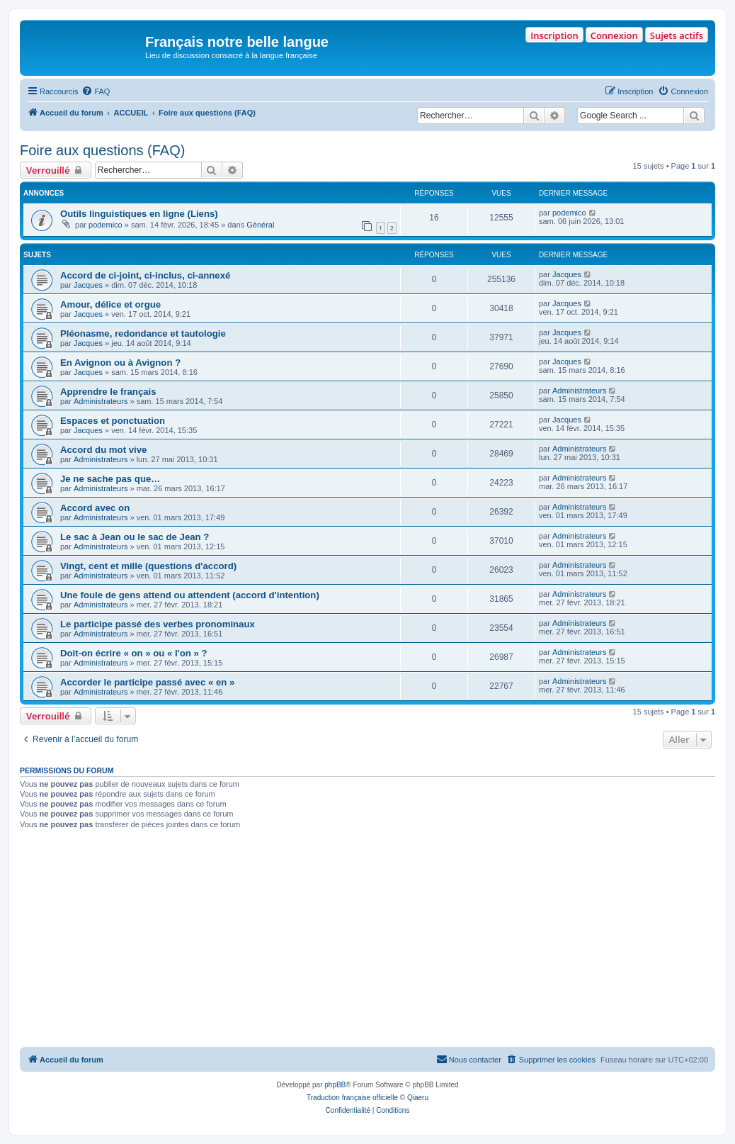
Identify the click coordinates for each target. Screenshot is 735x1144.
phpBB (335, 1085)
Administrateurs (100, 401)
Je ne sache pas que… (110, 478)
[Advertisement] (367, 940)
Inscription (554, 35)
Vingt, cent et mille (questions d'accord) (148, 566)
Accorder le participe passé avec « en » (147, 682)
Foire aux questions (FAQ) (102, 150)
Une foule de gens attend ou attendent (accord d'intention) (189, 595)
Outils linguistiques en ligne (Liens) (139, 213)
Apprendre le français (108, 391)
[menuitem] (95, 91)
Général (260, 224)
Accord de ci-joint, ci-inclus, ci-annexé (145, 275)
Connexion (614, 35)
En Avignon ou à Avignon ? (120, 362)
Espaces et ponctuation (112, 420)
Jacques (88, 285)
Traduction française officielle (352, 1097)
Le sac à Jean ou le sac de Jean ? (134, 537)
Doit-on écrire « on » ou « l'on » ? (133, 653)
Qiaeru (417, 1097)
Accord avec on (95, 508)
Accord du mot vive (103, 449)
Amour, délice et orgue (110, 304)
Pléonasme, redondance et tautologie (143, 333)
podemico (105, 224)
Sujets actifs (676, 35)
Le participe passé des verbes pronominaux (157, 624)
